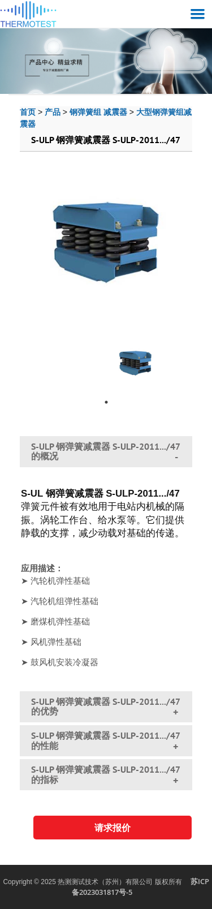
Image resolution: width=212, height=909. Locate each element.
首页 (28, 111)
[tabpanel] (135, 359)
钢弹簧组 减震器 (98, 111)
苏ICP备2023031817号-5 (140, 886)
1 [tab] (106, 402)
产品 (52, 111)
